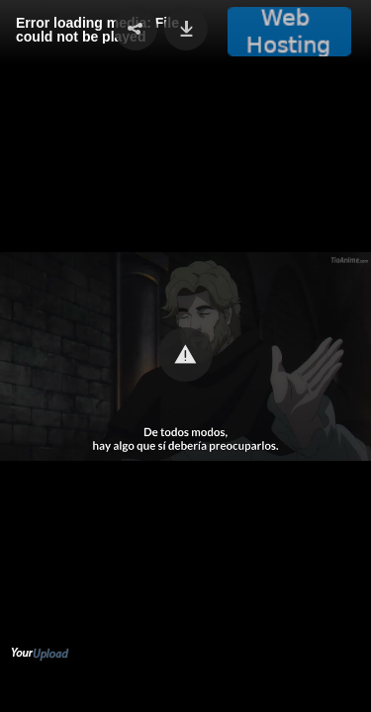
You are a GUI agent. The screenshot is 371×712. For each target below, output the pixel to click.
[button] (185, 354)
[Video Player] (185, 356)
